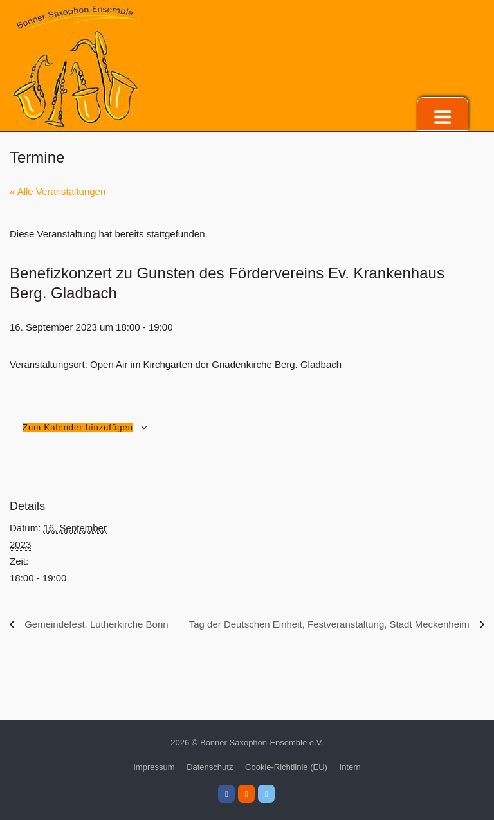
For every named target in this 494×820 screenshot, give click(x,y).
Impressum (153, 767)
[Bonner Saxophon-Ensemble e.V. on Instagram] (246, 794)
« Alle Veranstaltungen (57, 191)
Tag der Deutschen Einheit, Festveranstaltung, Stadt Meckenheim (330, 624)
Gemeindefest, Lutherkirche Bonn (95, 624)
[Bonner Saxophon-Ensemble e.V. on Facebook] (226, 794)
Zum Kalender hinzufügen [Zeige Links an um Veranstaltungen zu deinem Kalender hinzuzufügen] (78, 427)
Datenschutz (210, 767)
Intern (350, 767)
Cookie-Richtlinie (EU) (286, 767)
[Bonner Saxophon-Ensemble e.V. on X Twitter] (266, 794)
